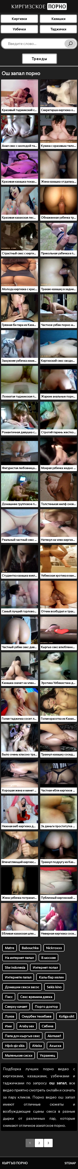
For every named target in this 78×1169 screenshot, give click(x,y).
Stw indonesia (15, 967)
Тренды (39, 58)
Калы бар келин (51, 977)
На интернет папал (19, 958)
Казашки (58, 19)
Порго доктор (46, 1006)
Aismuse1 (54, 1036)
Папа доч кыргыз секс (22, 1036)
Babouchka (30, 948)
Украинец (47, 1055)
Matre (9, 948)
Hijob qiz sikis (15, 1046)
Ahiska (37, 1046)
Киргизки (19, 19)
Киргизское (39, 6)
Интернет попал (45, 967)
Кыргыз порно (15, 1163)
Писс (9, 997)
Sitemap (70, 1163)
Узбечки (19, 29)
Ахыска (55, 1046)
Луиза (9, 1016)
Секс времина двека (36, 997)
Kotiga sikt (66, 1016)
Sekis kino (54, 987)
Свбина (47, 1026)
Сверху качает (16, 1006)
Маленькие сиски (18, 1055)
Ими (8, 1026)
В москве (48, 958)
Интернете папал (18, 977)
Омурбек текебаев (36, 1016)
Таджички (58, 29)
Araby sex (26, 1026)
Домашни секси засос (22, 987)
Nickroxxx (54, 948)
